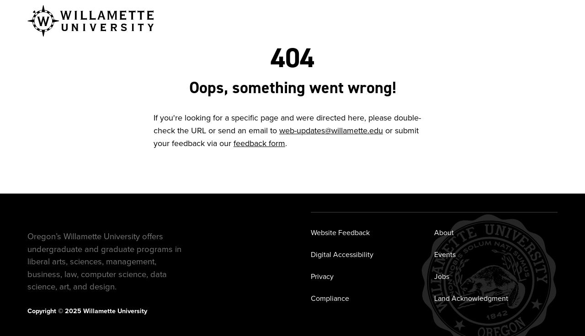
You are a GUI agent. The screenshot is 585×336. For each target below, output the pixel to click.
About (444, 232)
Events (445, 254)
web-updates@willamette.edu (331, 130)
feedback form (259, 143)
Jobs (441, 276)
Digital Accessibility (342, 254)
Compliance (330, 298)
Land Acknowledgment (471, 298)
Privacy (322, 276)
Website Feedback (340, 232)
